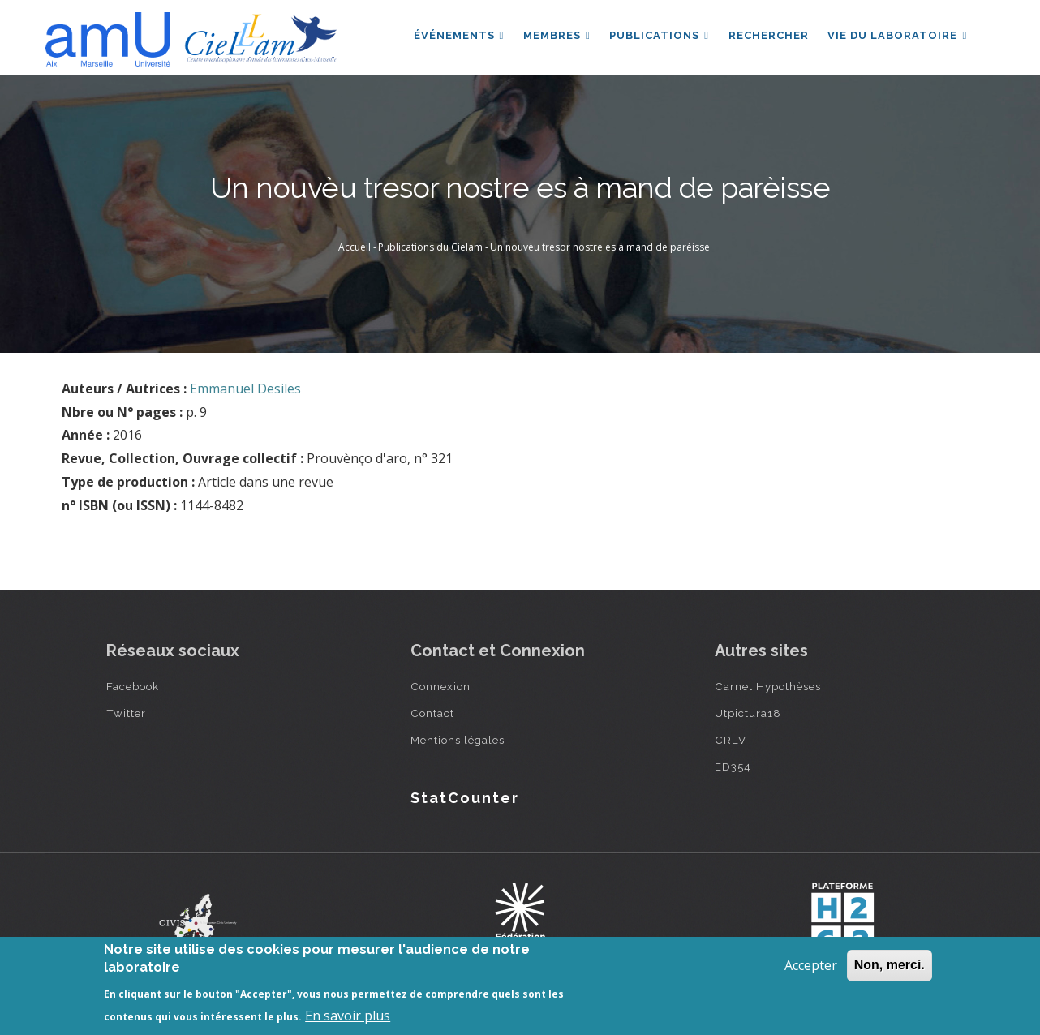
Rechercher (768, 35)
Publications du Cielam (430, 247)
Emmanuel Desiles (245, 388)
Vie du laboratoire (897, 35)
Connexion (440, 686)
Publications (658, 35)
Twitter (126, 712)
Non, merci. (889, 965)
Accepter (810, 965)
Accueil (354, 247)
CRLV (730, 739)
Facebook (132, 686)
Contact (432, 712)
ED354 (733, 766)
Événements (457, 35)
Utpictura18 (748, 712)
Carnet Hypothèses (768, 686)
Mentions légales (457, 739)
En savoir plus (347, 1015)
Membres (556, 35)
